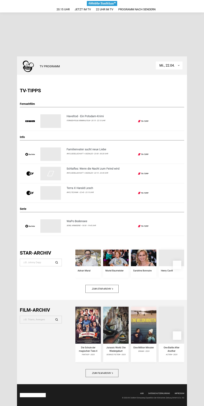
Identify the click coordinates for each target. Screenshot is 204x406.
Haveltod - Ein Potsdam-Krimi (85, 116)
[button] (177, 265)
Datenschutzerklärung (159, 393)
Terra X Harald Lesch (80, 188)
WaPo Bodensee (77, 221)
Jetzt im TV (83, 9)
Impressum (179, 393)
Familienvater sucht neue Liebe (86, 149)
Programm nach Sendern (137, 9)
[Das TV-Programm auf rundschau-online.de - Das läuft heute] (102, 3)
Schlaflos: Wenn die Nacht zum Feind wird (93, 168)
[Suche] (41, 262)
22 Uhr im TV (104, 9)
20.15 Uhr (63, 9)
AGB (142, 393)
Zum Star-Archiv (102, 288)
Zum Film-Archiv (102, 373)
